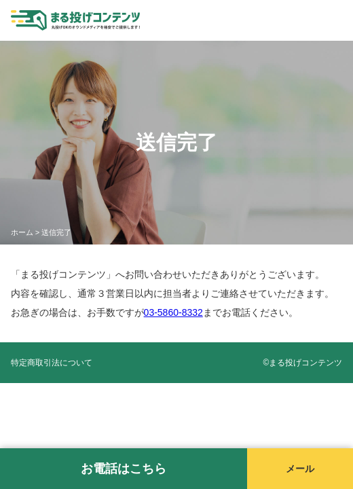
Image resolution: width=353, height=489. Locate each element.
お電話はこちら (123, 468)
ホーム (22, 232)
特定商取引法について (51, 362)
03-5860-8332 (173, 312)
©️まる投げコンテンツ (303, 362)
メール (300, 468)
